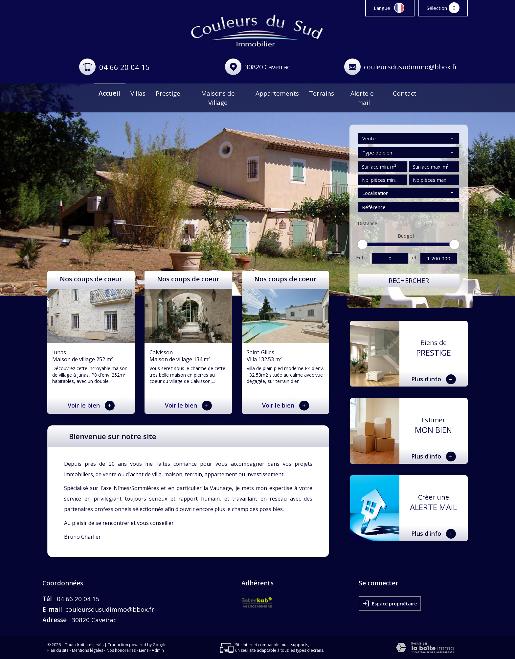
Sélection (437, 8)
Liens (143, 650)
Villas (138, 93)
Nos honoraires (121, 650)
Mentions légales (87, 650)
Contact (404, 93)
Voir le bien (91, 406)
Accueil (109, 93)
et (414, 257)
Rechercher (409, 280)
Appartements (277, 93)
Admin (158, 650)
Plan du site (58, 650)
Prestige (168, 93)
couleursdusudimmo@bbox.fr (411, 66)
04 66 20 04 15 (124, 67)
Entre (362, 257)
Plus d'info (433, 379)
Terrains (321, 93)
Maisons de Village (218, 98)
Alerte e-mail (363, 98)
